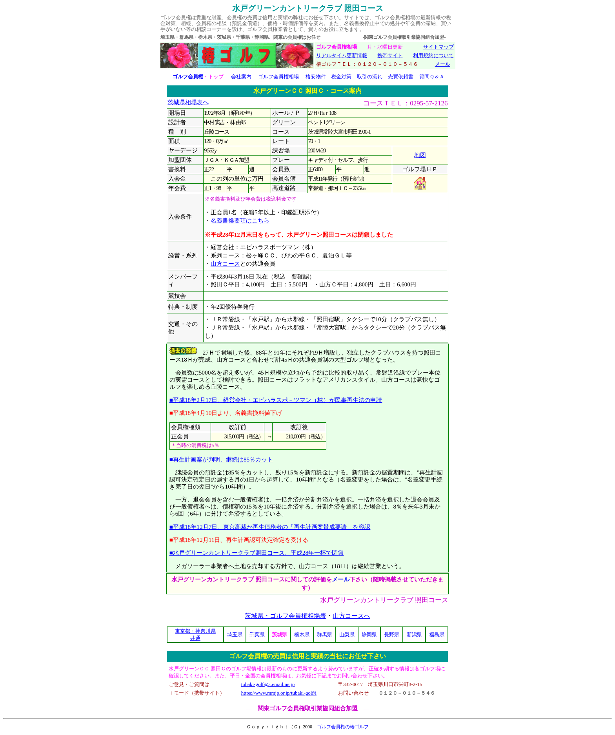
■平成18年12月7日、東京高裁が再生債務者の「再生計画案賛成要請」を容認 (270, 526)
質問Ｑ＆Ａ (431, 77)
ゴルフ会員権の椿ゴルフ (343, 727)
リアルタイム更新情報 (341, 55)
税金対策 (341, 77)
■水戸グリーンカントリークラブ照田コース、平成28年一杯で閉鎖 (256, 552)
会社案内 (241, 77)
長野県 (391, 634)
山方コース (225, 264)
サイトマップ (438, 47)
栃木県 (301, 634)
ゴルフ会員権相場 (278, 77)
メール (442, 64)
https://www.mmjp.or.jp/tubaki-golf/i (279, 693)
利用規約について (433, 55)
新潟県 (414, 634)
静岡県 (369, 634)
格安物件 (316, 77)
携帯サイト (390, 55)
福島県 (436, 634)
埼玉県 (234, 634)
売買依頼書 (400, 77)
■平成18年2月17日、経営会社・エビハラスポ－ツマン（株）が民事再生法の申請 (275, 399)
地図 (420, 155)
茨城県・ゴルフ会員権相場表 (285, 615)
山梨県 (347, 634)
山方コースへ (351, 615)
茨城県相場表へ (188, 102)
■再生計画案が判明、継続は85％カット (221, 459)
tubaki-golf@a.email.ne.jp (268, 684)
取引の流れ (369, 77)
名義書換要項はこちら (240, 220)
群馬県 (324, 634)
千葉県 (257, 634)
